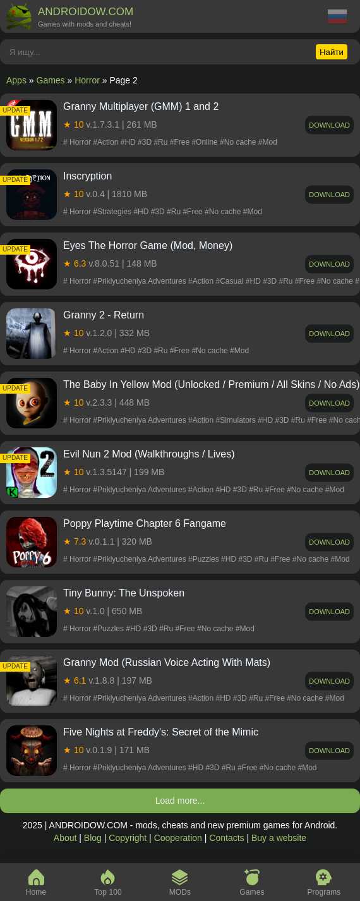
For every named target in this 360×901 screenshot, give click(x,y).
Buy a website (278, 838)
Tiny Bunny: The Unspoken (123, 593)
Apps (16, 80)
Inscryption (87, 176)
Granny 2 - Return (103, 315)
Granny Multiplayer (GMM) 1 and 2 (141, 106)
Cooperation (178, 838)
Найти (332, 52)
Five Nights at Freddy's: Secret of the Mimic (160, 732)
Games (51, 80)
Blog (93, 838)
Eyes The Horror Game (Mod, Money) (147, 245)
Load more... (180, 800)
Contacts (226, 838)
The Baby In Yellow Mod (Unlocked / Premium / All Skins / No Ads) (211, 384)
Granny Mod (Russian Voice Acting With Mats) (166, 662)
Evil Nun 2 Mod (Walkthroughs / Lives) (149, 454)
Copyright (128, 838)
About (65, 838)
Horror (87, 80)
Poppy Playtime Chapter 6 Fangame (144, 523)
